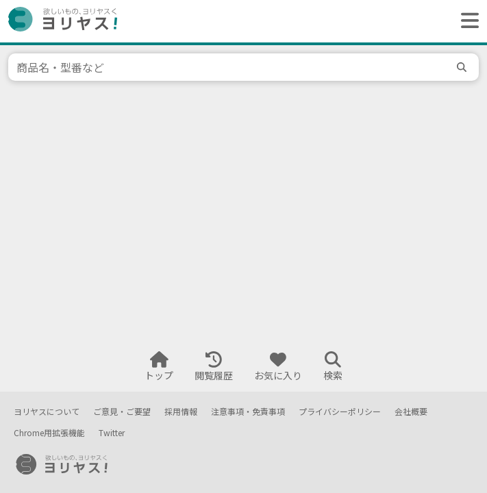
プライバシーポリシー (340, 412)
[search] (464, 67)
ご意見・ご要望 (122, 412)
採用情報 (180, 412)
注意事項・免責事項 (248, 412)
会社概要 (411, 412)
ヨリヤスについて (46, 412)
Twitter (112, 433)
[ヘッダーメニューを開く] (466, 21)
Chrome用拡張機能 (49, 433)
